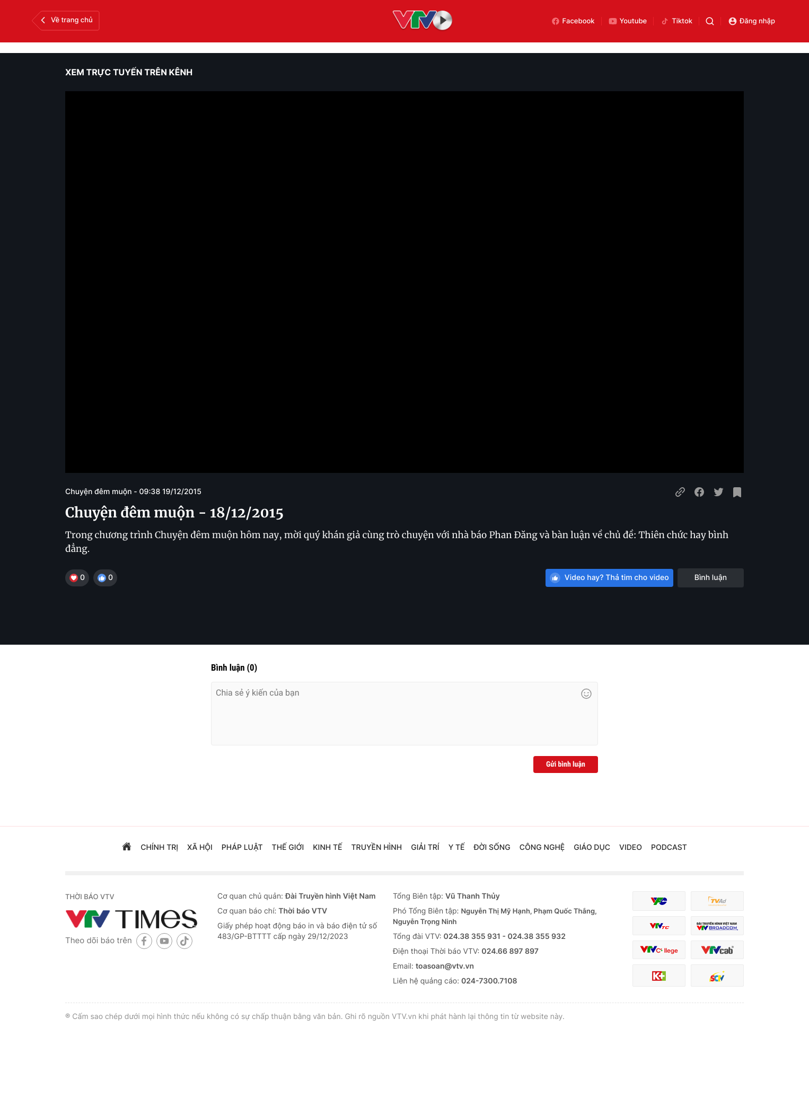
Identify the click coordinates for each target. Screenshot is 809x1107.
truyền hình (376, 847)
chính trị (159, 847)
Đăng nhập (751, 21)
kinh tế (327, 847)
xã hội (200, 847)
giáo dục (592, 847)
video (630, 847)
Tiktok (676, 21)
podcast (669, 847)
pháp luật (242, 847)
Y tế (457, 847)
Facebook (573, 21)
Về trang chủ (65, 20)
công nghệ (542, 847)
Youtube (627, 21)
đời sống (492, 847)
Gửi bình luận (565, 764)
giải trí (425, 847)
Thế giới (288, 847)
